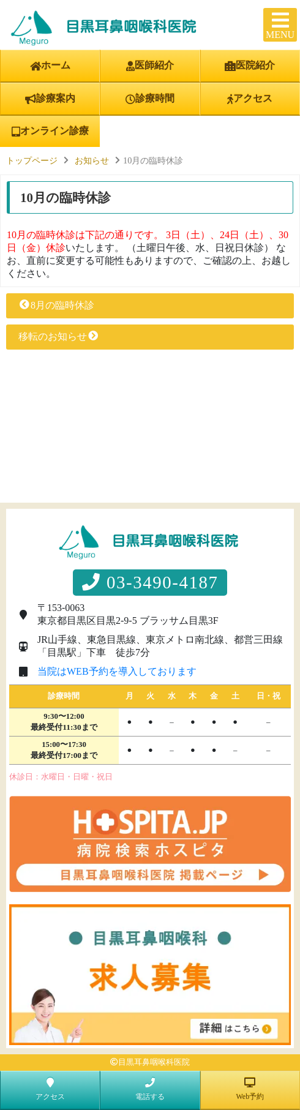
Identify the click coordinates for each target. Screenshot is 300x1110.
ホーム (50, 65)
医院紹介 (250, 65)
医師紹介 (150, 65)
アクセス (249, 98)
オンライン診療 (50, 131)
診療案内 (50, 98)
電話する (150, 1089)
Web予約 (250, 1089)
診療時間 (150, 98)
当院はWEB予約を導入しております (117, 671)
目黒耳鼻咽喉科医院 (154, 1062)
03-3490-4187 (150, 582)
